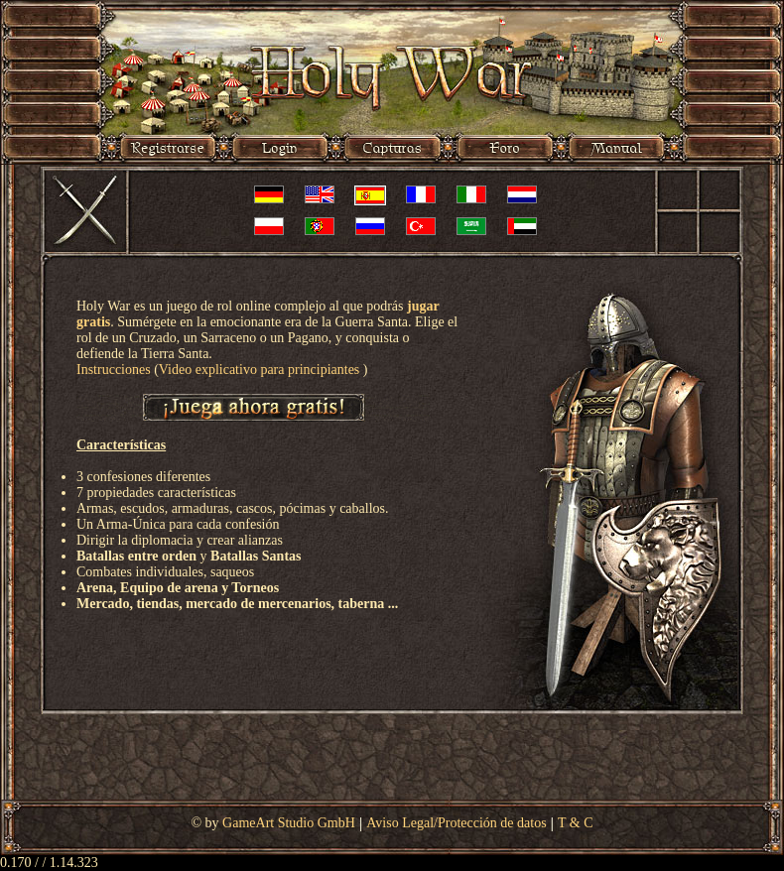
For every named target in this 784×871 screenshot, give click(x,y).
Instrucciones (113, 369)
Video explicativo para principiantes (261, 369)
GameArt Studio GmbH (288, 822)
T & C (575, 822)
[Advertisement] (392, 760)
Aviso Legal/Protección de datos (456, 822)
